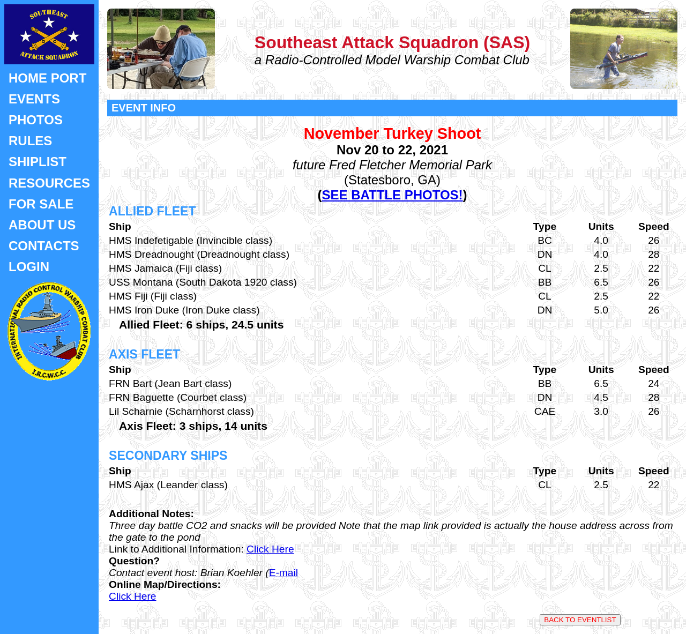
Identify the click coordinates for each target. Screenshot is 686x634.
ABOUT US (42, 225)
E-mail (283, 572)
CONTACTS (44, 245)
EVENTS (34, 99)
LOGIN (29, 266)
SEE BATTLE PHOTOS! (392, 195)
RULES (30, 140)
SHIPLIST (37, 161)
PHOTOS (36, 120)
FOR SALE (41, 204)
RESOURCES (49, 183)
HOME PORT (47, 78)
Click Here (270, 549)
